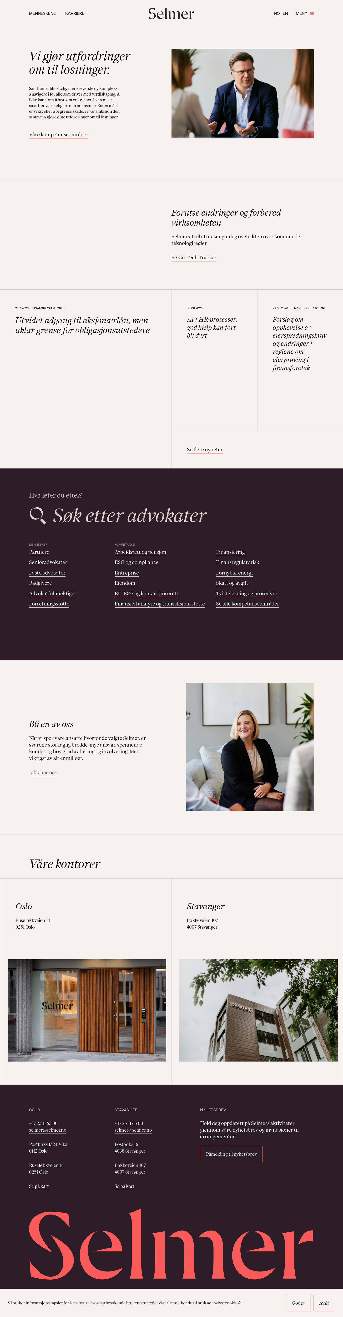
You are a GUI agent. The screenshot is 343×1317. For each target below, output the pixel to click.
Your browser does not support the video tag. (93, 234)
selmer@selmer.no (47, 1130)
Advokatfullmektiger (52, 593)
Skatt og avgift (232, 583)
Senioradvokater (48, 562)
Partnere (39, 552)
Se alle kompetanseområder (247, 603)
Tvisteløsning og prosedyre (246, 593)
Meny (305, 13)
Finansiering (230, 552)
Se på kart (39, 1186)
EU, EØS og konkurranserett (146, 593)
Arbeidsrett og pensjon (140, 552)
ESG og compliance (137, 562)
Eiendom (125, 583)
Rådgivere (40, 583)
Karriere (74, 13)
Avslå (324, 1303)
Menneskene (42, 13)
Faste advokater (47, 573)
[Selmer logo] (171, 13)
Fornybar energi (234, 573)
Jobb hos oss (42, 772)
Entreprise (127, 573)
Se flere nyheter (205, 449)
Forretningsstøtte (49, 603)
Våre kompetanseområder (58, 134)
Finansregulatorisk (237, 562)
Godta (298, 1303)
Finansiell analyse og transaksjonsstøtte (160, 603)
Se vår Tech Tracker (194, 257)
